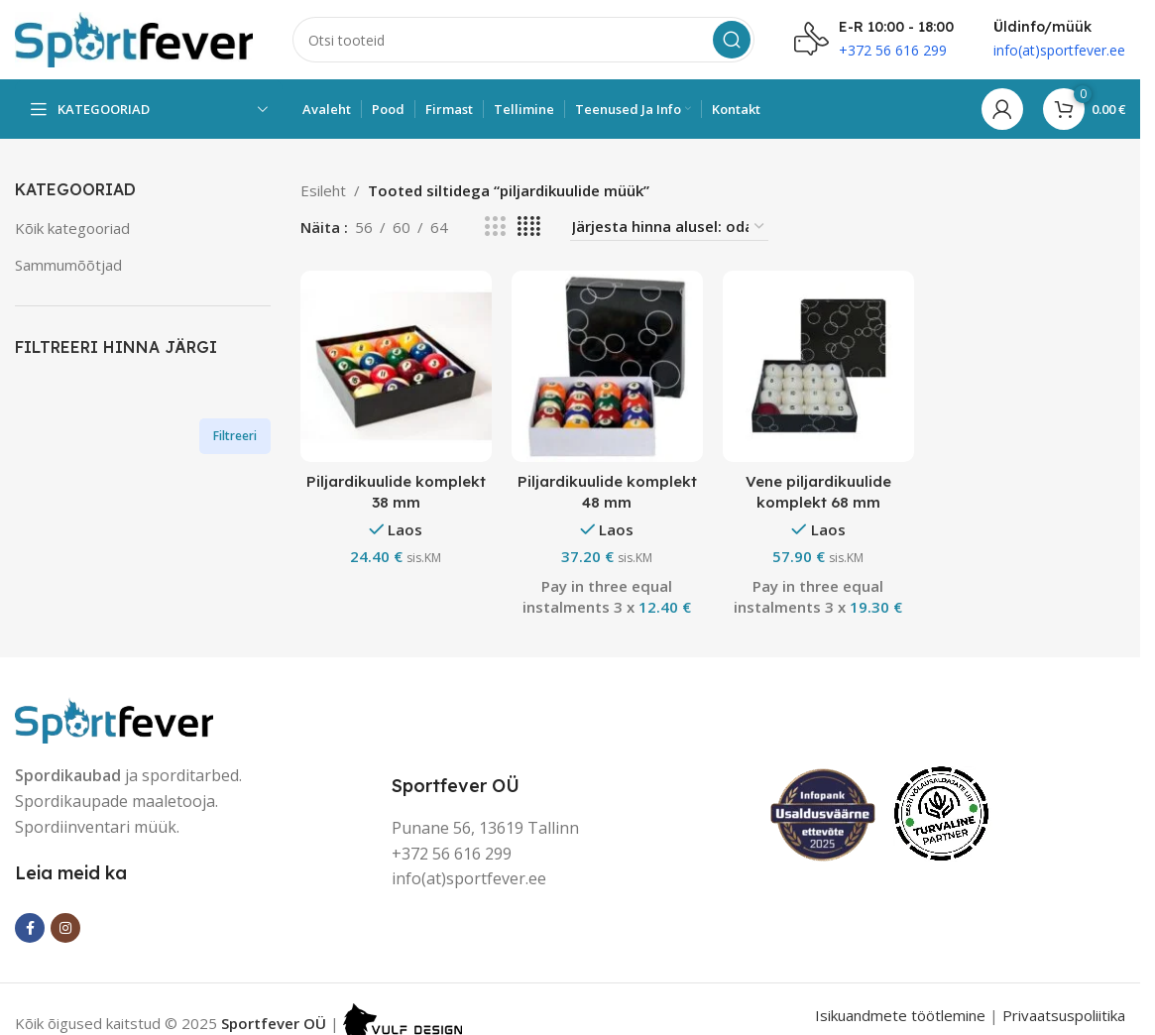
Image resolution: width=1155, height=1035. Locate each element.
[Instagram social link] (65, 928)
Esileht (323, 190)
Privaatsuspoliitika (1063, 1015)
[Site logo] (134, 38)
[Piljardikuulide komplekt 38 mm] (396, 366)
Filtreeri (235, 435)
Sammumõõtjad (68, 265)
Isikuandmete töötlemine (900, 1015)
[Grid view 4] (529, 226)
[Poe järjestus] (669, 226)
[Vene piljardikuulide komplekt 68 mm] (818, 366)
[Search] (523, 39)
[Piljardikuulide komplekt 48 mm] (607, 366)
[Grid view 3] (495, 226)
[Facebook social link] (30, 928)
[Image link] (114, 719)
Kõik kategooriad (72, 228)
